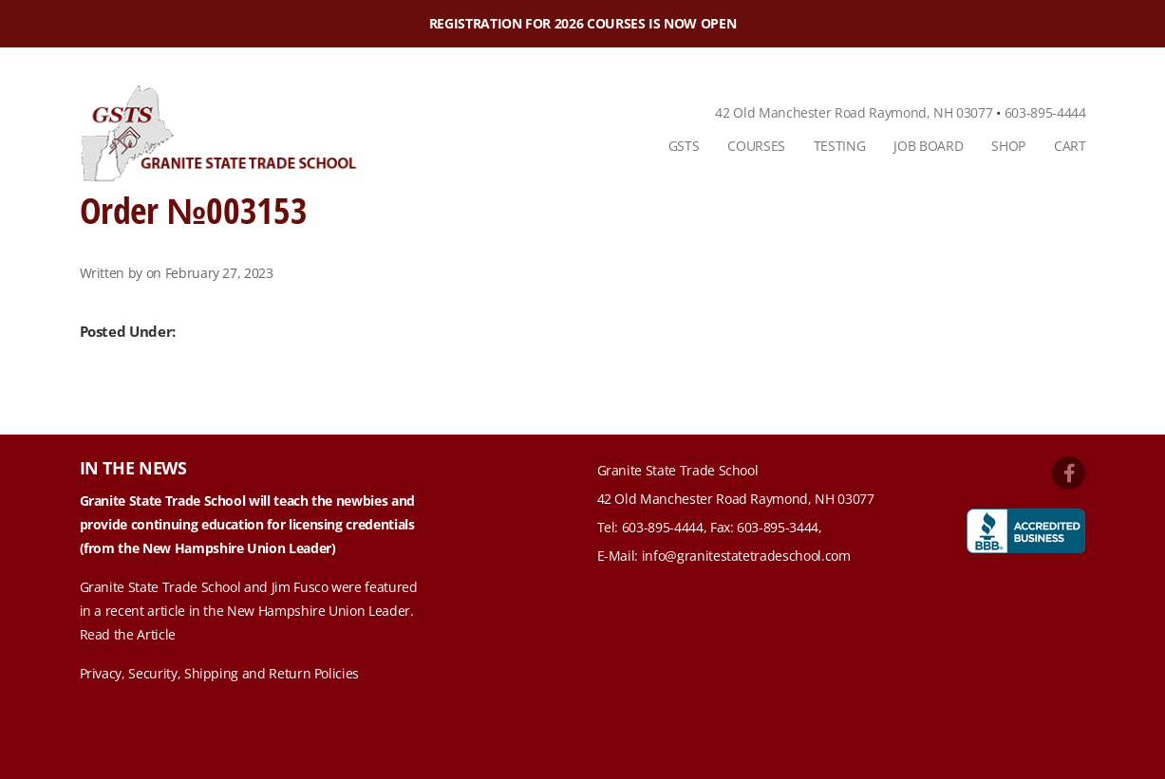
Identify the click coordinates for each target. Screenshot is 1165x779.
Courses (756, 146)
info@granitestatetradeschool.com (746, 556)
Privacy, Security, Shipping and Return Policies (220, 673)
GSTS (684, 146)
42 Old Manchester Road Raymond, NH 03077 (853, 112)
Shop (1008, 146)
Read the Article (128, 634)
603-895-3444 (777, 527)
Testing (840, 146)
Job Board (928, 146)
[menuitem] (684, 146)
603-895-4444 (1045, 112)
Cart (1070, 146)
